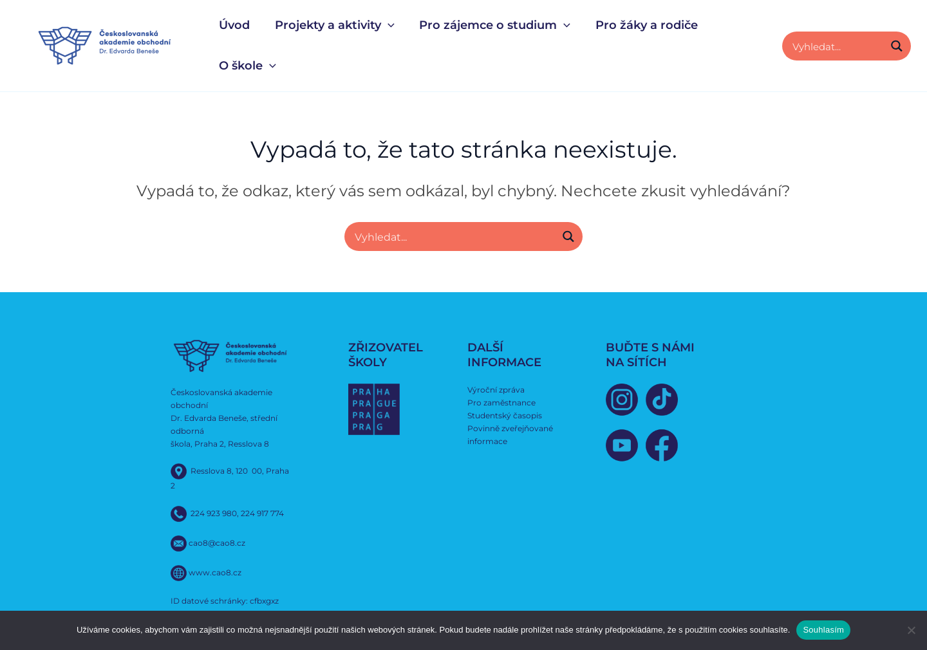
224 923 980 (214, 513)
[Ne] (910, 630)
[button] (385, 25)
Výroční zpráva (496, 390)
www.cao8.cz (215, 572)
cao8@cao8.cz (217, 543)
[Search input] (835, 46)
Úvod (233, 25)
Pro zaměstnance (501, 402)
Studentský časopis (504, 415)
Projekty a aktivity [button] (332, 25)
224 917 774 (262, 513)
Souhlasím (823, 630)
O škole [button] (247, 66)
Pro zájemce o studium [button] (490, 25)
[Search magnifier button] (896, 46)
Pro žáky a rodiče (641, 25)
